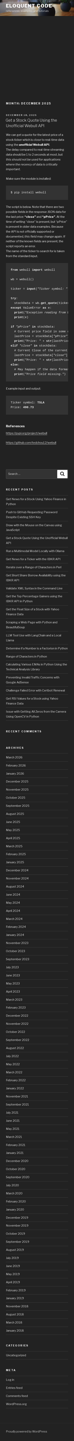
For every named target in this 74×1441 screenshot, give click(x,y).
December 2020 (17, 1161)
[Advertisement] (37, 55)
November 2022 (17, 1024)
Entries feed (14, 1388)
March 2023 (14, 999)
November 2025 (17, 789)
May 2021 (13, 1129)
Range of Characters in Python (26, 656)
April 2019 (13, 1282)
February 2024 (16, 927)
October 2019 (15, 1233)
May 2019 (13, 1274)
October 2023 (15, 951)
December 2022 (17, 1015)
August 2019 (15, 1250)
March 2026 (14, 757)
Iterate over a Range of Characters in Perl (33, 567)
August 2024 (15, 886)
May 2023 (13, 983)
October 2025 (15, 797)
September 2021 (17, 1104)
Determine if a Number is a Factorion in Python (37, 648)
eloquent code (29, 6)
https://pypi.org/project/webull (26, 433)
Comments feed (17, 1396)
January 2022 (15, 1088)
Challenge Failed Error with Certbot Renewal (35, 690)
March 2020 (14, 1193)
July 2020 (12, 1185)
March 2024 (14, 919)
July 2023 (12, 967)
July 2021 (12, 1112)
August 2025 (15, 814)
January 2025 (15, 862)
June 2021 (13, 1121)
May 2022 (13, 1064)
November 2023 (17, 943)
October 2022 (15, 1032)
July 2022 (12, 1056)
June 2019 (13, 1266)
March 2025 (14, 846)
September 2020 (17, 1177)
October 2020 (15, 1169)
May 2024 (13, 903)
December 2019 (17, 1217)
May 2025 (13, 830)
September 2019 (17, 1242)
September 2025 (17, 806)
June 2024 (13, 894)
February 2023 (16, 1007)
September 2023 (17, 959)
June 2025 (13, 822)
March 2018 (14, 1322)
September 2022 (17, 1040)
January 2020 (15, 1209)
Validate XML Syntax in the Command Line (34, 588)
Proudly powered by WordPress (26, 1431)
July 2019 (12, 1258)
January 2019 (15, 1298)
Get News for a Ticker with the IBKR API (33, 559)
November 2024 (17, 878)
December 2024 (17, 870)
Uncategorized (16, 1355)
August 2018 (15, 1314)
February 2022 (16, 1080)
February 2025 (16, 854)
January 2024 (15, 935)
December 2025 (17, 781)
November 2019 (17, 1225)
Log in (10, 1380)
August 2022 (15, 1048)
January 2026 (15, 773)
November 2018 (17, 1306)
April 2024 (13, 911)
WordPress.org (16, 1404)
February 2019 (16, 1290)
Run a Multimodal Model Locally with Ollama (35, 551)
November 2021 (17, 1096)
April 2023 (13, 991)
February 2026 (16, 765)
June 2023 (13, 975)
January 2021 (15, 1153)
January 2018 (15, 1330)
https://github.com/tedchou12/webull (31, 442)
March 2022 (14, 1072)
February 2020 (16, 1201)
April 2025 (13, 838)
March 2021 (14, 1137)
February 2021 (15, 1145)
